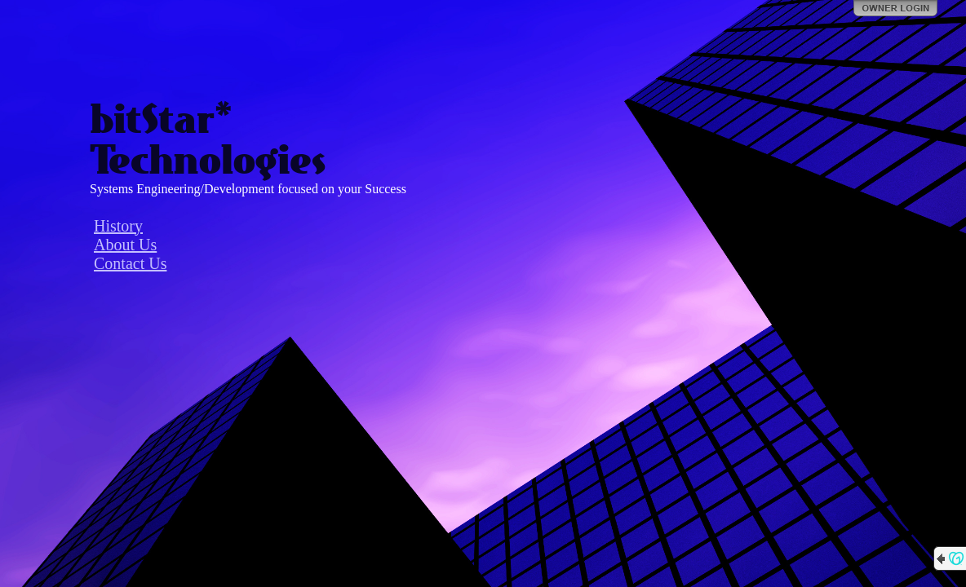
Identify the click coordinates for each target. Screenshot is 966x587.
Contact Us (130, 263)
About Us (125, 245)
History (118, 226)
